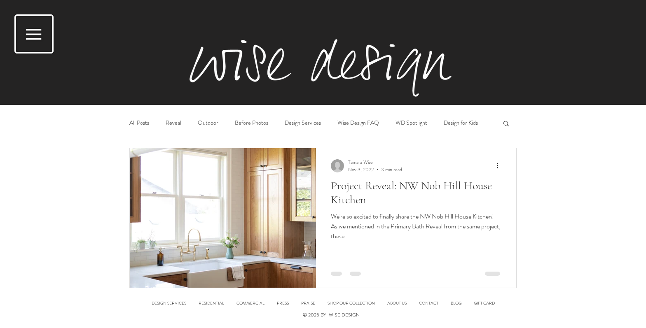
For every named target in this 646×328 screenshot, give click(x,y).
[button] (34, 34)
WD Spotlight (411, 123)
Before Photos (251, 123)
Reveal (173, 123)
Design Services (303, 123)
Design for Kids (461, 123)
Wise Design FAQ (358, 123)
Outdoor (208, 123)
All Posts (139, 123)
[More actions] (500, 166)
